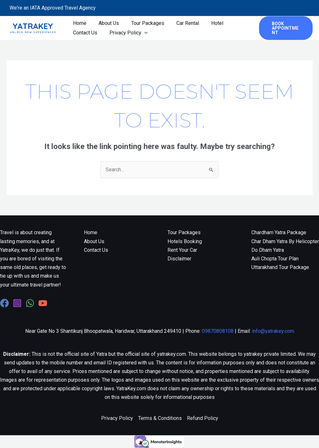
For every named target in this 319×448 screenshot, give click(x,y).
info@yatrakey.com (273, 331)
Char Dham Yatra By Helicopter (285, 241)
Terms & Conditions (160, 418)
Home (78, 23)
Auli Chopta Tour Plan (275, 259)
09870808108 (218, 331)
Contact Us (84, 33)
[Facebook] (4, 303)
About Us (106, 23)
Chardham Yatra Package (278, 232)
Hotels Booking (184, 241)
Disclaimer (179, 259)
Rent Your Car (182, 250)
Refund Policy (202, 418)
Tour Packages (143, 23)
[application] (141, 33)
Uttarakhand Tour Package (280, 267)
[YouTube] (42, 303)
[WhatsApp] (30, 303)
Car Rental (181, 23)
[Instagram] (17, 303)
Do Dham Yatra (267, 250)
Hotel (209, 23)
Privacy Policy (126, 33)
